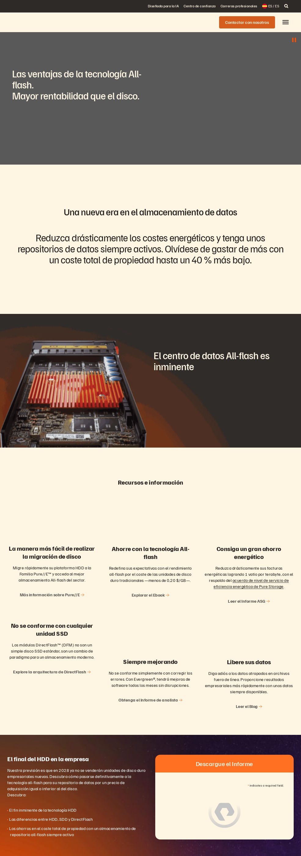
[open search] (286, 6)
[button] (285, 22)
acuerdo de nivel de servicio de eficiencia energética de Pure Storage (251, 583)
